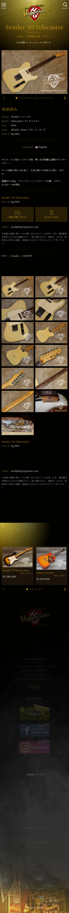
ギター (4, 255)
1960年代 (27, 255)
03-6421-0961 (51, 217)
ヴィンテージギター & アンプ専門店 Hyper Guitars (34, 903)
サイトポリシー (34, 823)
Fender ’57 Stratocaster (16, 570)
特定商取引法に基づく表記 (34, 828)
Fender (21, 116)
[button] (16, 98)
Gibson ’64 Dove (45, 572)
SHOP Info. (34, 687)
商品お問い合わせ (18, 217)
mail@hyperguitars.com (24, 226)
